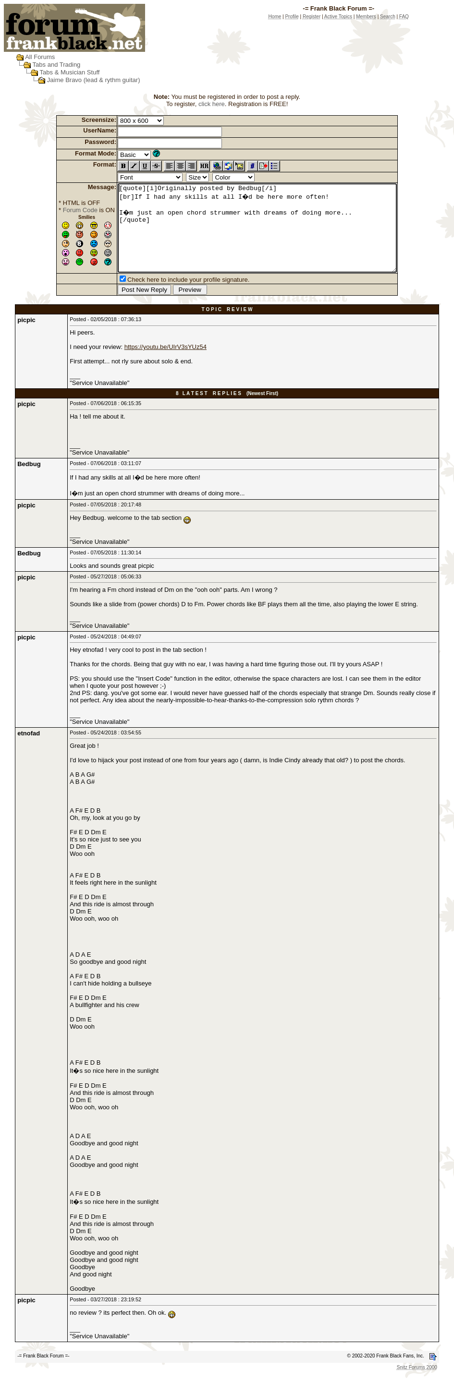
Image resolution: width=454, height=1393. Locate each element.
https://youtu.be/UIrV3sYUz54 (165, 364)
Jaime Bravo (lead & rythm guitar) (93, 80)
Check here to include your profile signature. (171, 296)
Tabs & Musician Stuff (70, 72)
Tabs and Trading (57, 64)
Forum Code (63, 210)
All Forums (40, 56)
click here (211, 104)
